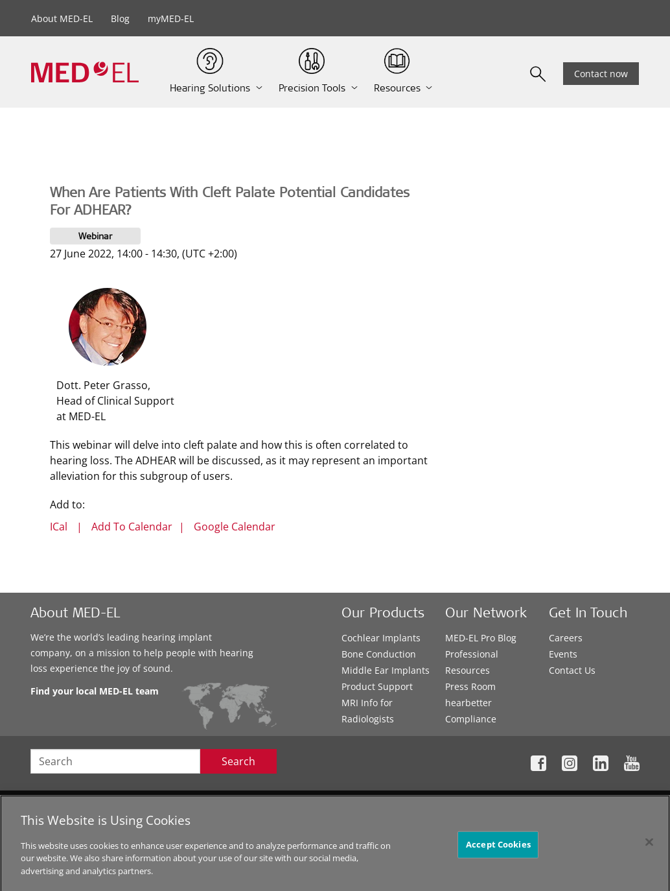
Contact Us (572, 670)
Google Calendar (234, 526)
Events (563, 654)
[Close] (649, 846)
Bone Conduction (378, 654)
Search (238, 761)
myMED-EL (171, 18)
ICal (58, 526)
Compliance (470, 719)
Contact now (601, 73)
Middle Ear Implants (385, 670)
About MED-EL (62, 18)
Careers (566, 638)
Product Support (377, 686)
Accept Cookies (498, 848)
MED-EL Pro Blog (480, 638)
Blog (120, 18)
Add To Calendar (131, 526)
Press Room (470, 686)
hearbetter (468, 702)
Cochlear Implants (381, 638)
